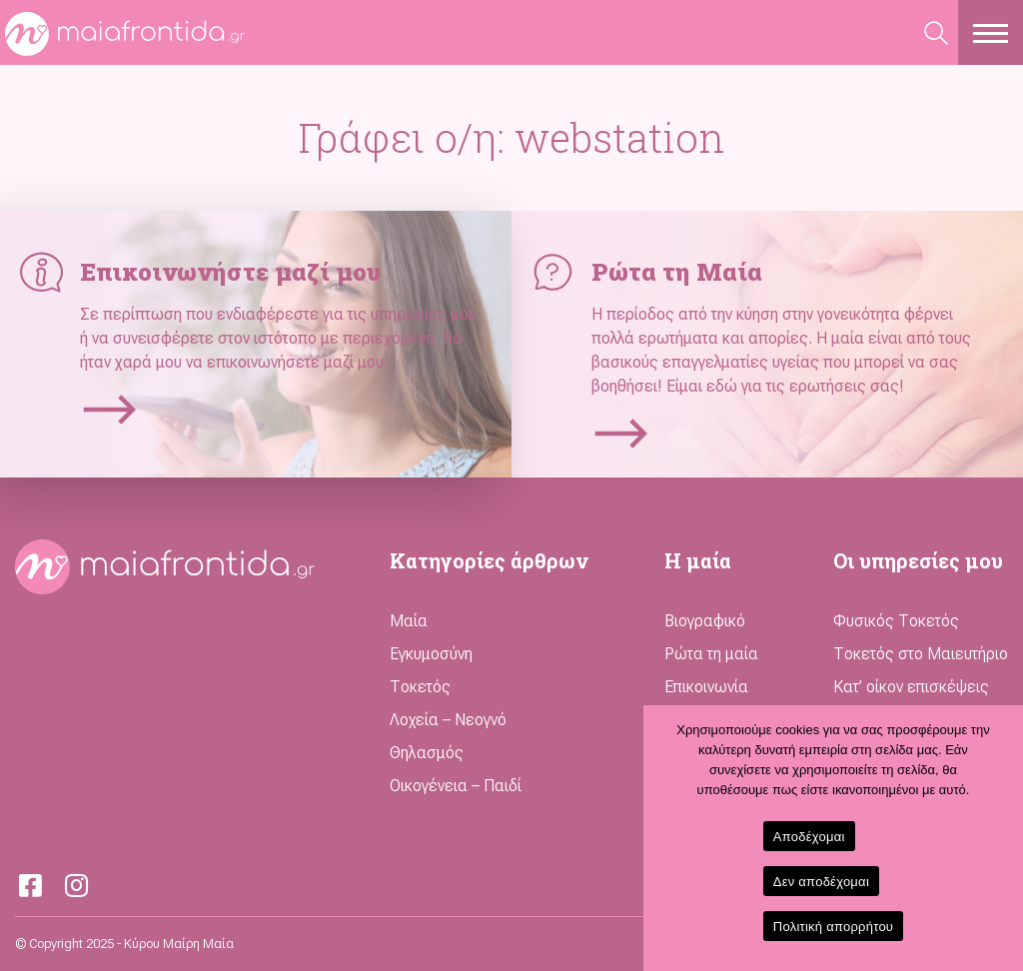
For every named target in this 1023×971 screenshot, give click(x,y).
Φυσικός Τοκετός (896, 620)
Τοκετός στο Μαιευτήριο (920, 653)
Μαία (409, 620)
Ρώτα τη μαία (711, 653)
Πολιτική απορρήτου (833, 926)
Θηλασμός (427, 752)
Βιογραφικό (704, 620)
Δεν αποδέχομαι (821, 881)
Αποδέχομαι (809, 836)
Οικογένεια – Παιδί (455, 785)
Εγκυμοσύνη (431, 653)
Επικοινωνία (706, 686)
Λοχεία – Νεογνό (448, 719)
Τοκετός (420, 686)
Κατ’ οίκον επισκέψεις (911, 686)
